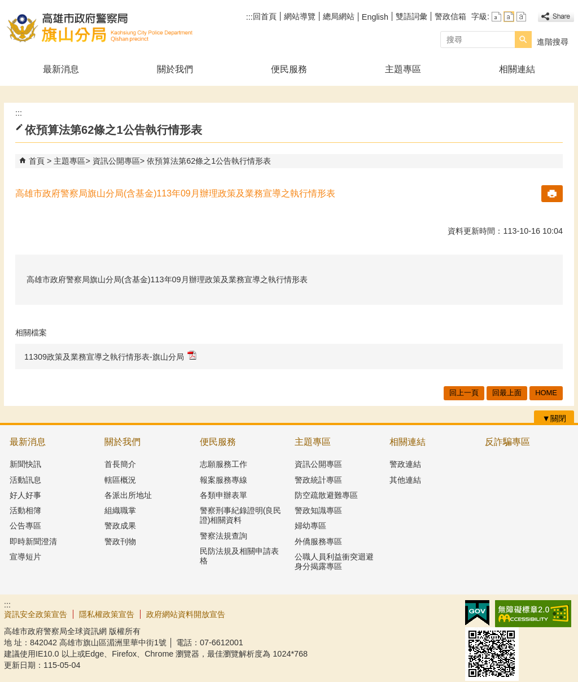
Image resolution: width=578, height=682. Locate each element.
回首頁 (265, 16)
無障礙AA (533, 613)
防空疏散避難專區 (326, 495)
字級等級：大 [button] (521, 16)
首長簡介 (120, 464)
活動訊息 (25, 479)
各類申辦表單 (223, 495)
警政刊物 (120, 541)
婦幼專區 (310, 525)
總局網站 (338, 16)
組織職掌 (120, 510)
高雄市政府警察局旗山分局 (99, 27)
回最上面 (507, 392)
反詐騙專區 (507, 442)
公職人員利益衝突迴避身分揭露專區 (334, 561)
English (375, 16)
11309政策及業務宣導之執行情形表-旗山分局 (110, 356)
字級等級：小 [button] (496, 16)
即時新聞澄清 (33, 541)
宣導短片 (25, 556)
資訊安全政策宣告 (35, 614)
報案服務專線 (223, 479)
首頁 (37, 160)
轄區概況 (120, 479)
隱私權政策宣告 (106, 614)
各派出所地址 (128, 495)
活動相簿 (25, 510)
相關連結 (517, 69)
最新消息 (61, 69)
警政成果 (120, 525)
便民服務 (289, 69)
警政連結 (405, 464)
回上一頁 (464, 392)
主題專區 (403, 69)
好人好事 (25, 495)
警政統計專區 (318, 479)
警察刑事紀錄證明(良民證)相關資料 (241, 515)
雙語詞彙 (411, 16)
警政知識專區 (318, 510)
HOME (546, 392)
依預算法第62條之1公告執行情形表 (209, 160)
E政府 (477, 613)
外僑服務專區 (318, 541)
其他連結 (405, 479)
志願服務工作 (223, 464)
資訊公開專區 (116, 160)
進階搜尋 (552, 41)
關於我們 (175, 69)
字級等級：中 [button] (508, 16)
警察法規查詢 (223, 535)
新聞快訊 (25, 464)
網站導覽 (300, 16)
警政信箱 (450, 16)
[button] (523, 39)
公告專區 (25, 525)
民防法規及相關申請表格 (239, 556)
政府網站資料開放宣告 (185, 614)
